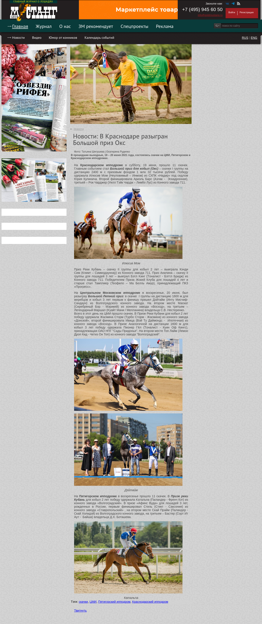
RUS (245, 37)
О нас (65, 26)
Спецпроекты (134, 26)
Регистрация (247, 12)
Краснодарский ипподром (150, 601)
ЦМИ (93, 601)
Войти (231, 12)
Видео (36, 37)
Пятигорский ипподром (114, 601)
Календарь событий (99, 37)
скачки (83, 601)
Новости (18, 37)
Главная (20, 26)
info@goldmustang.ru (210, 15)
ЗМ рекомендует (95, 26)
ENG (254, 37)
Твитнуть (80, 610)
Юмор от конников (63, 37)
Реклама (165, 26)
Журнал (44, 26)
